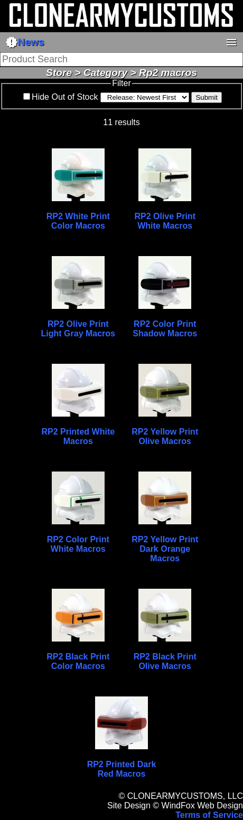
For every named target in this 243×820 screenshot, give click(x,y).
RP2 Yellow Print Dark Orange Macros (165, 549)
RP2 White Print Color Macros (78, 221)
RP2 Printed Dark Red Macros (121, 769)
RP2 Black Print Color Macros (77, 661)
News (24, 42)
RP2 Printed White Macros (78, 436)
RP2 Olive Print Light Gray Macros (78, 328)
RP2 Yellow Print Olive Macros (165, 436)
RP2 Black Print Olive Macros (165, 661)
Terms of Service (209, 814)
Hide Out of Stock (65, 96)
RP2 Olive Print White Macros (164, 221)
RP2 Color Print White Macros (78, 544)
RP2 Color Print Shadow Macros (165, 328)
